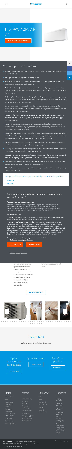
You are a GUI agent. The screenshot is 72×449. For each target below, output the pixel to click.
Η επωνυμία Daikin (8, 405)
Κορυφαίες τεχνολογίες (9, 410)
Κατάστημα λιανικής (25, 402)
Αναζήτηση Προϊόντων (59, 400)
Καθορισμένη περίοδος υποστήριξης (60, 419)
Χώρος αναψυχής (27, 410)
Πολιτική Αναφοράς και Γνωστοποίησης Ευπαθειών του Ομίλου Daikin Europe (60, 428)
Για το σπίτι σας (27, 399)
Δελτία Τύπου (9, 421)
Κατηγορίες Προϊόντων (59, 404)
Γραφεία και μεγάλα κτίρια (26, 407)
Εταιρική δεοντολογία (9, 446)
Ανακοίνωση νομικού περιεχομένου (26, 441)
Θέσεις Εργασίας (10, 423)
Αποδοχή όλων (15, 245)
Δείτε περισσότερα (36, 292)
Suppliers (41, 407)
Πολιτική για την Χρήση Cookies (21, 240)
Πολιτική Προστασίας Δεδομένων (29, 444)
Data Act (19, 446)
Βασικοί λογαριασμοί (43, 411)
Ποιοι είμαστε (9, 402)
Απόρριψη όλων (34, 245)
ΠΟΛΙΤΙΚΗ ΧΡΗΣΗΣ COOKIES (11, 444)
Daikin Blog (8, 418)
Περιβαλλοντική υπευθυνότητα (10, 415)
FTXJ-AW (10, 184)
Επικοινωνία (42, 402)
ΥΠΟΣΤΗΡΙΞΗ (43, 405)
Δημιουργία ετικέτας (59, 409)
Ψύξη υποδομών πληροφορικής (27, 419)
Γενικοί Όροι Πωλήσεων (60, 413)
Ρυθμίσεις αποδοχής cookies (18, 253)
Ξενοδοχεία (25, 413)
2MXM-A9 (10, 180)
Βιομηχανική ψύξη (27, 416)
